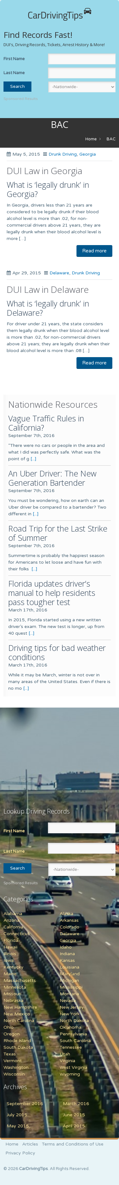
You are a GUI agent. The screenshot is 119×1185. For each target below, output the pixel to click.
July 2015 (17, 1115)
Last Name (14, 72)
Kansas (67, 960)
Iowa (8, 960)
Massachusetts (19, 980)
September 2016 (25, 1103)
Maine (10, 974)
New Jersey (72, 1007)
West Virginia (73, 1067)
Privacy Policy (20, 1153)
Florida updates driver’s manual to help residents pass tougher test (51, 592)
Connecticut (16, 933)
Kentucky (13, 967)
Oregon (11, 1034)
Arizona (11, 920)
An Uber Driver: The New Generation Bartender (52, 478)
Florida (10, 940)
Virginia (67, 1060)
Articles (30, 1144)
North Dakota (74, 1020)
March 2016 (76, 1103)
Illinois (9, 953)
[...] (33, 459)
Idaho (66, 947)
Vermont (12, 1060)
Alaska (66, 913)
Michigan (69, 980)
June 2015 (74, 1115)
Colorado (69, 927)
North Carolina (18, 1020)
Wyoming (70, 1074)
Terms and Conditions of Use (72, 1144)
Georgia (87, 154)
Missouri (12, 994)
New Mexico (16, 1014)
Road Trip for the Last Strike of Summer (57, 533)
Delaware (59, 273)
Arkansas (69, 920)
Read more (94, 251)
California (13, 927)
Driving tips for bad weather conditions (57, 652)
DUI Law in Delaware (48, 289)
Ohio (8, 1027)
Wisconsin (14, 1074)
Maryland (70, 974)
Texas (9, 1054)
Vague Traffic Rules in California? (46, 423)
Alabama (12, 913)
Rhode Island (17, 1040)
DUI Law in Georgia (44, 171)
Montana (69, 994)
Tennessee (71, 1047)
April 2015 (74, 1126)
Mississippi (71, 987)
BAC (111, 139)
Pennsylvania (73, 1034)
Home (91, 139)
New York (70, 1014)
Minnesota (14, 987)
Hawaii (10, 947)
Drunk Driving (63, 154)
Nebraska (13, 1000)
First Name (14, 58)
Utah (65, 1054)
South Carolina (75, 1040)
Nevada (68, 1000)
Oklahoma (70, 1027)
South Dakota (18, 1047)
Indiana (67, 953)
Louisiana (69, 967)
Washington (16, 1067)
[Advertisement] (43, 754)
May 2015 (18, 1126)
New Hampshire (20, 1007)
